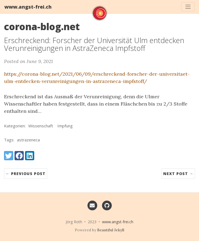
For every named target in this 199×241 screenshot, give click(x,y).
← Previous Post (26, 173)
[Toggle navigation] (188, 6)
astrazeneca (28, 139)
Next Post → (178, 173)
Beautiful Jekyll (110, 230)
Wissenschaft (40, 125)
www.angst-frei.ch (28, 7)
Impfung (65, 125)
